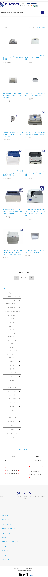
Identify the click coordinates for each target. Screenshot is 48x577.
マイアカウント (6, 551)
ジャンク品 (12, 402)
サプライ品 (12, 395)
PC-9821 (12, 414)
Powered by (24, 574)
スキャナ (12, 380)
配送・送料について (7, 515)
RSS (3, 546)
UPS (12, 343)
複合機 (12, 365)
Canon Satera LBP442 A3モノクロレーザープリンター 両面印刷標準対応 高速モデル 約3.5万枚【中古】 (12, 211)
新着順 (43, 27)
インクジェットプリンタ (12, 350)
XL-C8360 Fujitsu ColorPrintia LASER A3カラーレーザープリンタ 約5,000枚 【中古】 (13, 57)
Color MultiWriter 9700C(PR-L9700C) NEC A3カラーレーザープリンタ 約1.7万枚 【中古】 (13, 95)
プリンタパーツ (12, 387)
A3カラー (18, 19)
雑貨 (12, 425)
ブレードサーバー (12, 300)
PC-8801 (12, 406)
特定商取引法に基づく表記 (9, 528)
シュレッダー (12, 376)
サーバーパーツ (12, 340)
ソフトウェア (12, 329)
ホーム (4, 19)
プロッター (12, 357)
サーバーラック (12, 336)
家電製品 (12, 429)
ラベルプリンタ (12, 391)
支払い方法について (7, 524)
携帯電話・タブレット (12, 304)
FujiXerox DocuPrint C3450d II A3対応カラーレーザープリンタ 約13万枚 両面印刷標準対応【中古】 (13, 173)
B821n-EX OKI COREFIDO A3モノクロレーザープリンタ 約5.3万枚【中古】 (35, 173)
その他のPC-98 (12, 418)
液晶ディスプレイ (12, 315)
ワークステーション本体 (12, 311)
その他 (12, 437)
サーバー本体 (12, 333)
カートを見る (5, 555)
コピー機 (12, 361)
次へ (31, 278)
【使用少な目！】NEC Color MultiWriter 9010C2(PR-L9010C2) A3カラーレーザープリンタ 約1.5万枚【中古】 (13, 252)
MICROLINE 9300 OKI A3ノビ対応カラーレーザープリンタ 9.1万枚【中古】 (35, 57)
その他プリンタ (12, 296)
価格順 (38, 27)
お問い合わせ (5, 559)
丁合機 (12, 369)
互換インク (12, 293)
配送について (12, 307)
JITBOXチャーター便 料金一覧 (10, 542)
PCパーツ (11, 326)
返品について (5, 519)
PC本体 (12, 322)
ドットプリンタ (12, 372)
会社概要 (12, 319)
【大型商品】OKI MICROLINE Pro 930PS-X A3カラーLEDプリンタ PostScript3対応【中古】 (13, 134)
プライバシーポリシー (8, 533)
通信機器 (12, 347)
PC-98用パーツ (12, 421)
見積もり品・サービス (12, 433)
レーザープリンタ (11, 19)
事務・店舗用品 (12, 398)
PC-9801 (12, 410)
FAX (12, 384)
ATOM (6, 546)
